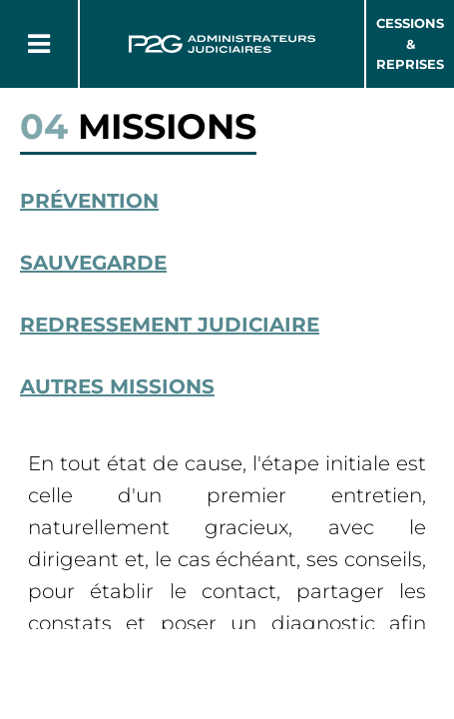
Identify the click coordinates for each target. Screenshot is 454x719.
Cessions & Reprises (410, 44)
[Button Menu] (39, 44)
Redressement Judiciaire (169, 325)
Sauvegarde (93, 263)
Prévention (89, 201)
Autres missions (117, 386)
